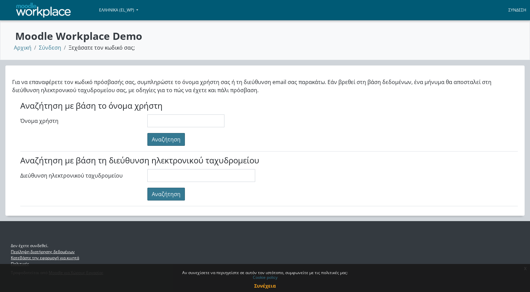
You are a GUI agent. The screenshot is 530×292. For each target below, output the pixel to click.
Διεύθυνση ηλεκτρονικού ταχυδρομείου (71, 175)
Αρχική (22, 47)
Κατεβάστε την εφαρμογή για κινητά (45, 258)
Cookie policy (265, 277)
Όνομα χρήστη (39, 121)
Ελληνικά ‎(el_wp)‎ (117, 10)
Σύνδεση (517, 10)
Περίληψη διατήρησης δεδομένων (43, 252)
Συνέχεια (265, 286)
